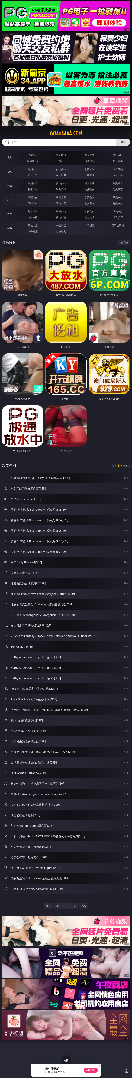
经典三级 (61, 189)
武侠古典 (118, 211)
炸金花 (61, 161)
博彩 (9, 158)
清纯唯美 (61, 203)
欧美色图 (89, 197)
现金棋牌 (89, 161)
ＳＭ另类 (118, 175)
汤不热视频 (118, 225)
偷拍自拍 (61, 183)
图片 (9, 200)
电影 (9, 186)
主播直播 (89, 175)
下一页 (72, 905)
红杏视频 (33, 231)
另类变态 (118, 189)
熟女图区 (89, 203)
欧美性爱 (118, 183)
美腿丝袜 (33, 203)
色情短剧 (61, 231)
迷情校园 (33, 217)
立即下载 (91, 1070)
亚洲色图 (61, 197)
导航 (9, 228)
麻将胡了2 (32, 161)
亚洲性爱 (33, 183)
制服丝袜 (33, 189)
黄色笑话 (89, 217)
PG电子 (33, 155)
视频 (9, 172)
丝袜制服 (61, 175)
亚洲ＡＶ (33, 169)
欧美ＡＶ (89, 169)
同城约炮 (33, 225)
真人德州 (61, 155)
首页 (48, 905)
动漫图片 (118, 197)
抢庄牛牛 (118, 161)
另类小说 (61, 217)
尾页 (83, 905)
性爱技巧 (118, 217)
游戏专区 (118, 155)
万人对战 (89, 155)
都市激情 (33, 211)
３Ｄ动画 (118, 169)
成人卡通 (89, 183)
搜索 (123, 142)
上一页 (60, 905)
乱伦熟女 (89, 189)
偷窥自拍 (33, 197)
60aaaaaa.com (66, 133)
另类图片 (118, 203)
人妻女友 (89, 211)
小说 (9, 214)
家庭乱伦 (61, 211)
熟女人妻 (33, 175)
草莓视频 (89, 225)
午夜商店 (61, 225)
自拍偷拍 (61, 169)
